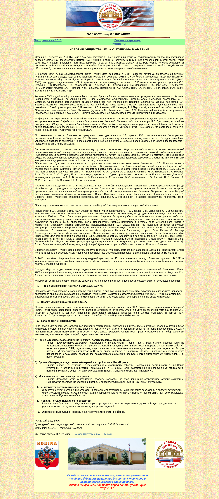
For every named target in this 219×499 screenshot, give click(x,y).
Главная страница (127, 40)
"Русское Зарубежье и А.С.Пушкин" (92, 434)
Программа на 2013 (48, 40)
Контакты (119, 43)
